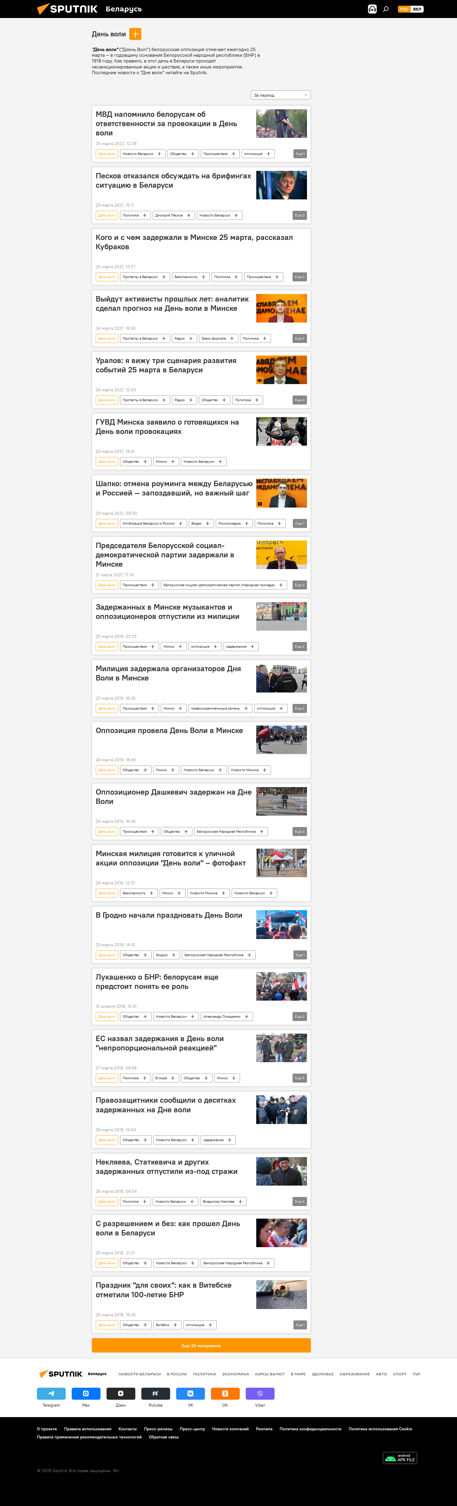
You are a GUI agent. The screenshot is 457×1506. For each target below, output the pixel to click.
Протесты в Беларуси (140, 276)
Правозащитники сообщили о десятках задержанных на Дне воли (166, 1104)
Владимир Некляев (218, 1201)
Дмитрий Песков (169, 215)
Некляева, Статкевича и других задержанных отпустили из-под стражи (167, 1166)
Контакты (128, 1429)
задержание (236, 646)
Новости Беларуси (138, 153)
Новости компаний (230, 1429)
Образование (355, 1374)
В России (177, 1374)
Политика (131, 215)
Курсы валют (270, 1374)
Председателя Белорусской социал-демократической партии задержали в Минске (165, 555)
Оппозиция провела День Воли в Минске (169, 730)
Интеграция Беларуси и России (149, 523)
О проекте (47, 1429)
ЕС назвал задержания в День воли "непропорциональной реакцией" (160, 1043)
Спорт (400, 1374)
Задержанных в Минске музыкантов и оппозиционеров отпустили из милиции (167, 611)
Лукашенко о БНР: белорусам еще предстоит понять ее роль (157, 981)
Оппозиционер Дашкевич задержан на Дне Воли (174, 796)
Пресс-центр (192, 1429)
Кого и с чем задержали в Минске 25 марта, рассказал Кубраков (194, 241)
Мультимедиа (229, 523)
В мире (161, 1078)
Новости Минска (245, 770)
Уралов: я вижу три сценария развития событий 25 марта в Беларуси (166, 365)
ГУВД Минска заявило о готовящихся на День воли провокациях (167, 426)
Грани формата (214, 338)
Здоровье (323, 1374)
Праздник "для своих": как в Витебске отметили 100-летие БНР (164, 1289)
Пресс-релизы (158, 1429)
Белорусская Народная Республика (226, 831)
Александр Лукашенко (222, 1016)
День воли (109, 33)
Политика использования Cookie (380, 1429)
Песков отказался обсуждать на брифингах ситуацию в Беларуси (173, 180)
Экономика (235, 1374)
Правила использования (87, 1429)
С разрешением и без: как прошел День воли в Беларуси (168, 1228)
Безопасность (186, 276)
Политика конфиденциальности (310, 1429)
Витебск (162, 1325)
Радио (180, 338)
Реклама (264, 1429)
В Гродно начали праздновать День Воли (169, 915)
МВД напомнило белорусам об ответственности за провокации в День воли (166, 123)
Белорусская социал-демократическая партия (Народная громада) (219, 585)
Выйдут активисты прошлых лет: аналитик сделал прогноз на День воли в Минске (172, 303)
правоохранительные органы (215, 708)
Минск (161, 461)
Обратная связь (164, 1437)
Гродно (162, 955)
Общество (178, 153)
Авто (381, 1374)
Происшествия (215, 153)
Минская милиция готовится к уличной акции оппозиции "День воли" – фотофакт (171, 858)
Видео (196, 523)
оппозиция (253, 153)
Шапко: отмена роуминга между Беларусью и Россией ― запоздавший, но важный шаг (174, 488)
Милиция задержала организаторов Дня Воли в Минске (168, 673)
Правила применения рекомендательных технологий (89, 1437)
